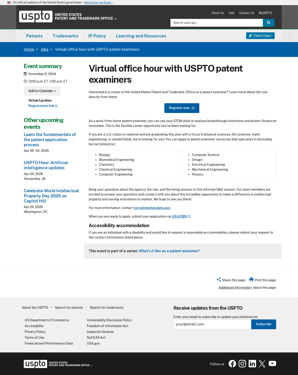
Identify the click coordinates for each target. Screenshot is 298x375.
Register (182, 108)
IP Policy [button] (97, 35)
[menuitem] (34, 35)
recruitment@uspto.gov (152, 208)
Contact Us (246, 13)
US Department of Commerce (47, 320)
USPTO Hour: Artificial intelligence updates (46, 165)
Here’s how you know (99, 2)
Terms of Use (34, 337)
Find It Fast (259, 35)
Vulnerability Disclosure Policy (109, 320)
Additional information (235, 287)
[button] (230, 281)
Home (29, 49)
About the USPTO (35, 307)
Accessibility (34, 326)
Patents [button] (34, 35)
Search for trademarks (107, 307)
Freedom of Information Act (107, 326)
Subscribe (263, 324)
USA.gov (93, 343)
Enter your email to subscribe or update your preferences (215, 317)
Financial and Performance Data (49, 343)
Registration (43, 106)
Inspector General (100, 332)
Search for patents (69, 307)
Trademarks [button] (65, 35)
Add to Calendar (41, 91)
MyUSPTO (265, 13)
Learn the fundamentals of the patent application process (50, 139)
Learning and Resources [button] (141, 35)
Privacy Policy (35, 332)
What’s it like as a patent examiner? (169, 251)
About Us (218, 13)
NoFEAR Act (96, 337)
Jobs (231, 13)
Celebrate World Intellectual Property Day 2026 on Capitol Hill (51, 195)
